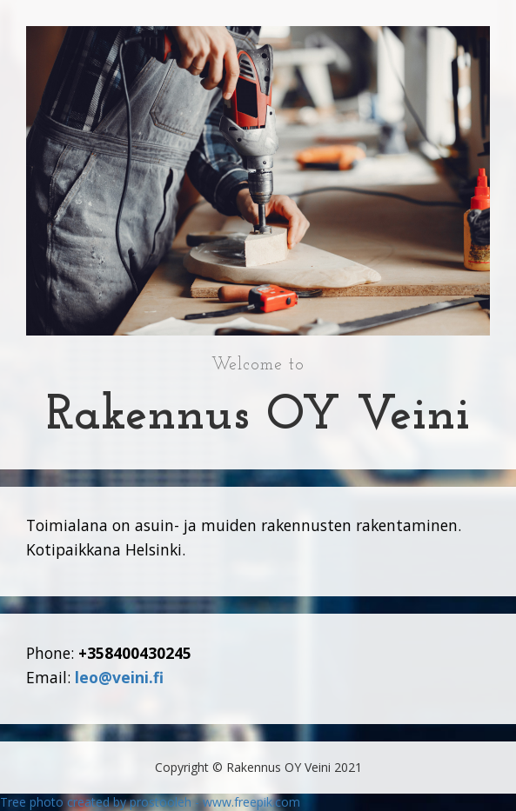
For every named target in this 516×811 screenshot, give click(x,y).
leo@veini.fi (119, 677)
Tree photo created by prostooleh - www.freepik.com (150, 802)
